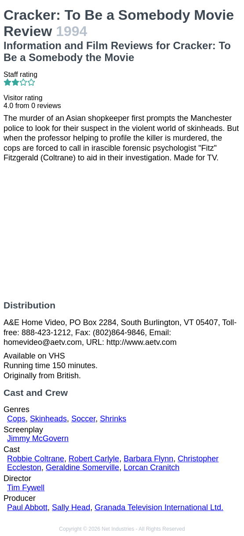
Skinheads (48, 418)
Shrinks (113, 418)
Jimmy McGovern (38, 438)
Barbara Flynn (148, 458)
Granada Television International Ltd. (159, 507)
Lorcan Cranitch (151, 467)
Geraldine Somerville (82, 467)
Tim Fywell (25, 487)
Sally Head (71, 507)
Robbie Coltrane (35, 458)
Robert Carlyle (94, 458)
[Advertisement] (122, 231)
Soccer (83, 418)
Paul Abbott (27, 507)
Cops (16, 418)
